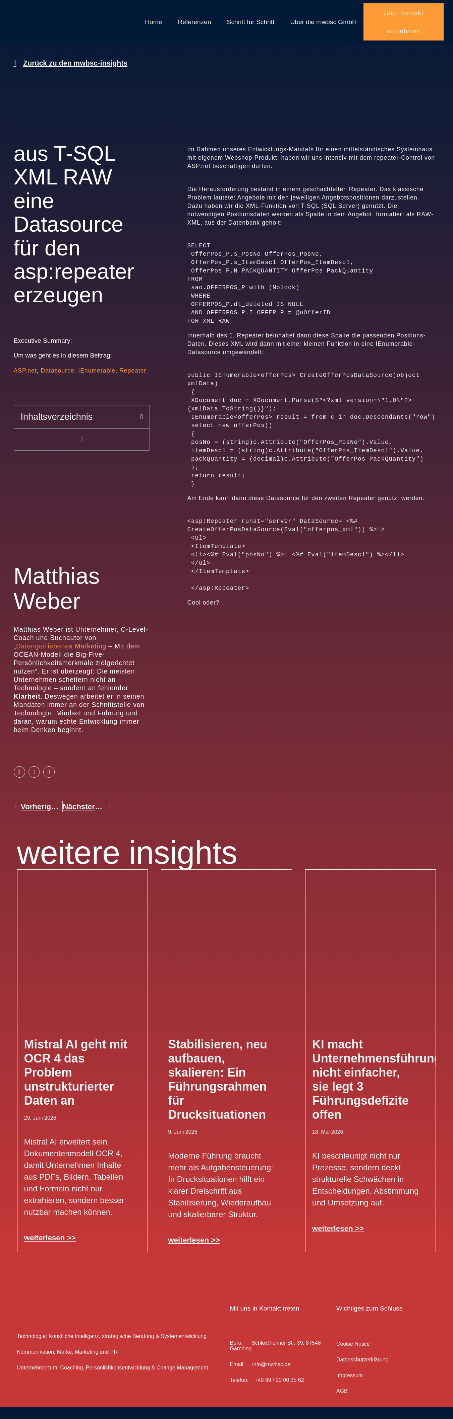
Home (153, 27)
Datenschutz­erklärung (362, 1372)
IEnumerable (96, 382)
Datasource (57, 382)
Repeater (132, 382)
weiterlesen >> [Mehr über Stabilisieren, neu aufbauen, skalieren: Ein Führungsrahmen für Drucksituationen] (194, 1252)
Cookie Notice (353, 1356)
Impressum (349, 1388)
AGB (342, 1403)
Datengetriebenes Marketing (61, 658)
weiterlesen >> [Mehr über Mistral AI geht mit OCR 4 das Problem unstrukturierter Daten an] (50, 1250)
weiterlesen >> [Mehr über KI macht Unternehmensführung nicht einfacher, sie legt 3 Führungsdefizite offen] (338, 1241)
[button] (141, 429)
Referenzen (194, 27)
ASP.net (25, 382)
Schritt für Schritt (251, 27)
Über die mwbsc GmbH (323, 27)
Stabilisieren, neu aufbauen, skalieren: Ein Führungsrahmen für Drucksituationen (217, 1092)
